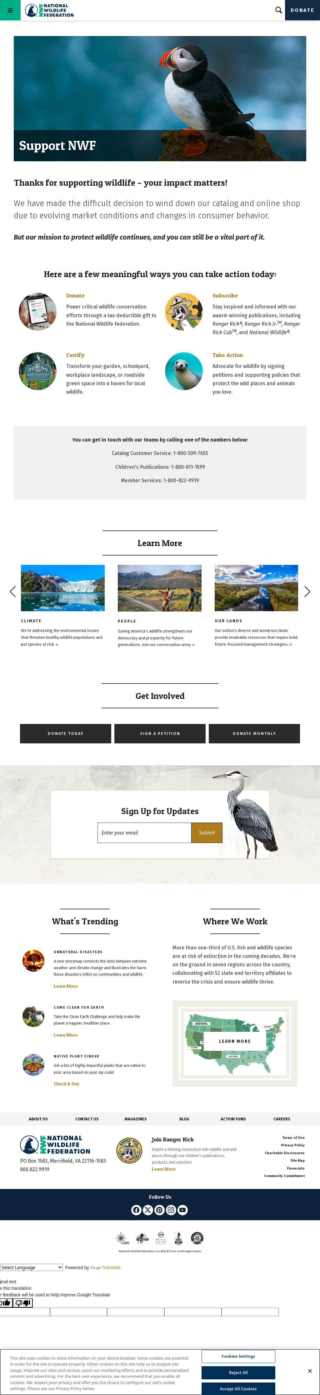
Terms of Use (293, 1138)
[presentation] (12, 591)
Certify (75, 355)
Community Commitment (284, 1176)
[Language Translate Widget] (31, 1267)
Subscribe (225, 295)
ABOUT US (38, 1119)
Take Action (227, 355)
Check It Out (66, 1084)
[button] (206, 833)
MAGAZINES (136, 1119)
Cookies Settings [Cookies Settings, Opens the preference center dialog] (238, 1356)
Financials (296, 1168)
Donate (302, 10)
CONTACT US (87, 1119)
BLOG (184, 1119)
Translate (105, 1267)
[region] (160, 1372)
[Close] (310, 1371)
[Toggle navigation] (10, 10)
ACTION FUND (233, 1119)
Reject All (238, 1372)
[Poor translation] (23, 1303)
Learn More (66, 986)
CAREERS (281, 1119)
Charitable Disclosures (285, 1153)
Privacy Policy (293, 1145)
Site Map (298, 1161)
